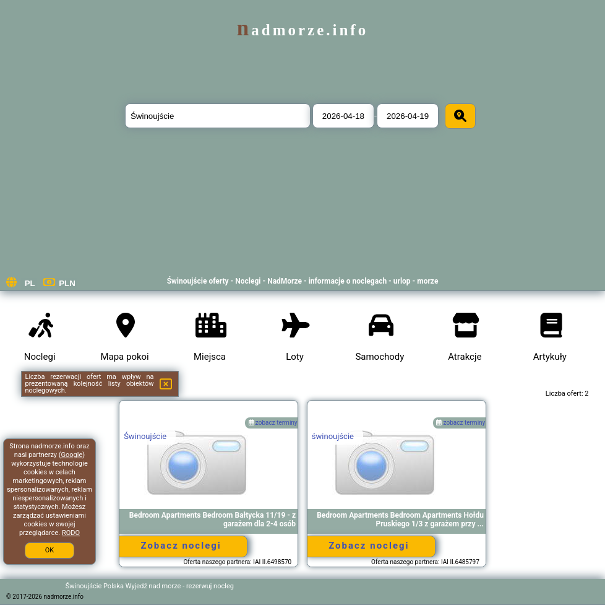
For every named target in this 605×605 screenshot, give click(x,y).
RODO (71, 533)
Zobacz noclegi (180, 545)
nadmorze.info (302, 30)
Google (72, 455)
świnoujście (333, 436)
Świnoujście (145, 436)
